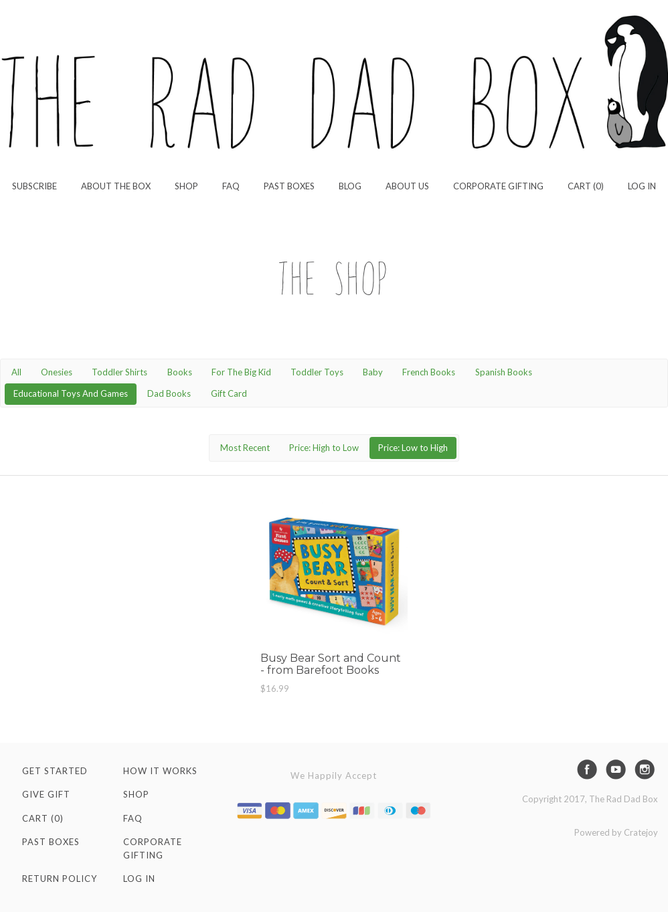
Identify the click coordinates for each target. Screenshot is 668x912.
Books (179, 372)
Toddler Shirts (119, 372)
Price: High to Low (324, 447)
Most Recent (245, 447)
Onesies (56, 372)
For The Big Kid (241, 372)
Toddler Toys (316, 372)
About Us (407, 186)
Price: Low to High (413, 447)
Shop (186, 186)
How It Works (160, 770)
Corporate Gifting (498, 186)
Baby (373, 372)
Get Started (55, 770)
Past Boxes (289, 186)
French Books (428, 372)
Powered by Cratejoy (616, 832)
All (16, 372)
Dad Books (169, 393)
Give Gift (46, 794)
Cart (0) (586, 186)
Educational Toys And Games (70, 393)
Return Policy (59, 878)
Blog (350, 186)
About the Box (116, 186)
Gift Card (229, 393)
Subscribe (34, 186)
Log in (642, 186)
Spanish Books (503, 372)
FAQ (231, 186)
